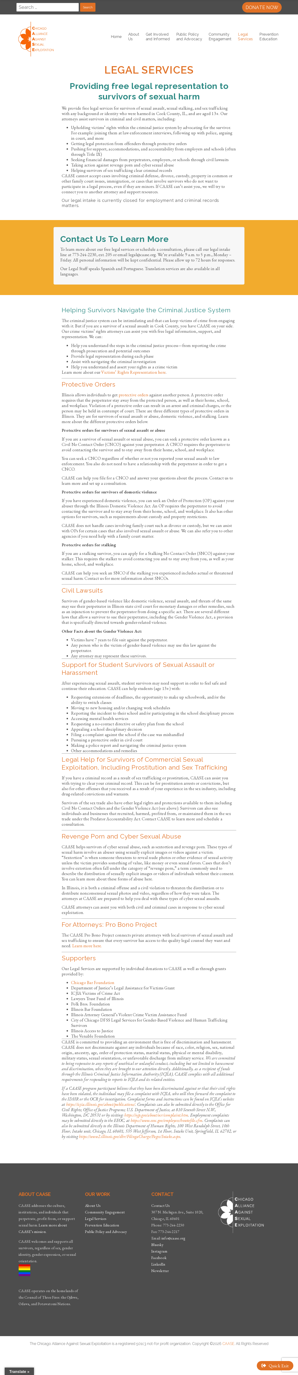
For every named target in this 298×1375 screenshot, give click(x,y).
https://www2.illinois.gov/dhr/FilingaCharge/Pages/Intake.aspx (129, 1136)
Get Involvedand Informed (158, 36)
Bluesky (157, 1244)
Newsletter (160, 1270)
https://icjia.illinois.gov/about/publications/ (100, 1104)
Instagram (159, 1251)
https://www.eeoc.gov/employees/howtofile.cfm (167, 1120)
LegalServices (245, 36)
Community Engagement (105, 1212)
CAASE (228, 1343)
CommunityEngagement (220, 36)
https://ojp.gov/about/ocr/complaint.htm (156, 1115)
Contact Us (160, 1205)
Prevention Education (268, 36)
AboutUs (133, 36)
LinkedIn (158, 1264)
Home (116, 36)
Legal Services (96, 1218)
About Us (93, 1205)
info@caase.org (174, 1238)
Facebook (158, 1257)
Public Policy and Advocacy (106, 1231)
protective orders (133, 394)
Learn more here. (87, 945)
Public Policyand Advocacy (189, 36)
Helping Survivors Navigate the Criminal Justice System (146, 310)
